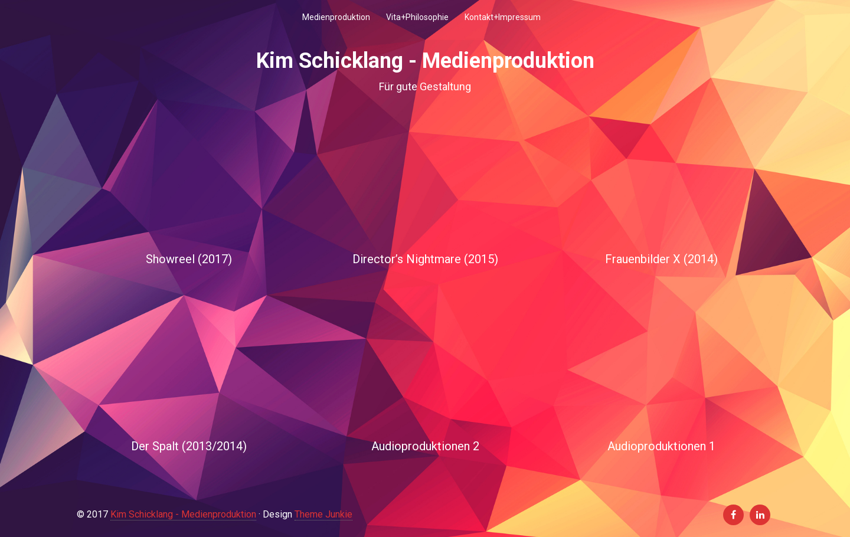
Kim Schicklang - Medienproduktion (183, 514)
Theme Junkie (323, 514)
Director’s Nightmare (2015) (425, 259)
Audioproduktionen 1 (661, 446)
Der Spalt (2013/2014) (189, 446)
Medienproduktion (336, 17)
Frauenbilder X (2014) (661, 259)
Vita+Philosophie (417, 17)
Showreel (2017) (189, 259)
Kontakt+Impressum (503, 17)
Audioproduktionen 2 (425, 446)
